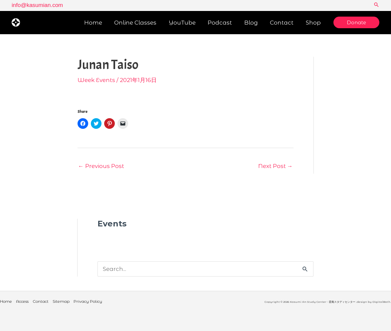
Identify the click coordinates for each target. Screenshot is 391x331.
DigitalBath (381, 301)
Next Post (275, 166)
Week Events (96, 80)
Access (22, 301)
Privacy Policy (88, 301)
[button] (376, 5)
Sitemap (61, 301)
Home (6, 301)
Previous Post (101, 166)
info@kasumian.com (37, 5)
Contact (41, 301)
